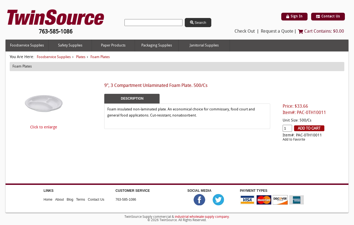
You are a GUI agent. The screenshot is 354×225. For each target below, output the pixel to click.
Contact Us (328, 16)
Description (132, 98)
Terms (80, 199)
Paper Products (113, 45)
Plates (80, 57)
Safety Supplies (70, 45)
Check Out (245, 31)
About (59, 199)
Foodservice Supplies (27, 45)
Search (198, 22)
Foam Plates (100, 57)
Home (48, 199)
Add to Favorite (294, 139)
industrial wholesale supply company (202, 217)
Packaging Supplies (156, 45)
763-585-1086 (126, 199)
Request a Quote (277, 31)
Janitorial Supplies (204, 45)
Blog (70, 199)
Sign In (294, 16)
